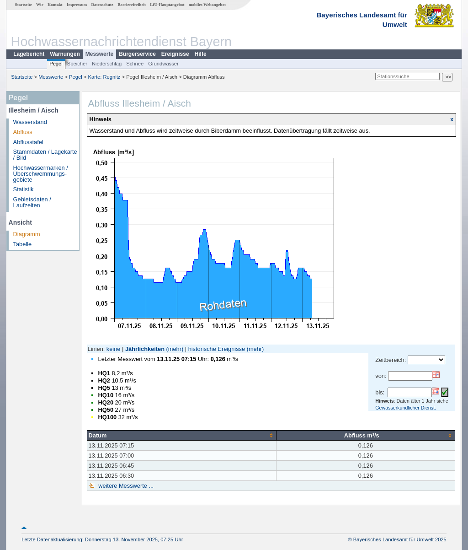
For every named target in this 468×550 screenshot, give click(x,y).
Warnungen (65, 54)
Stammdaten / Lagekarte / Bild (45, 154)
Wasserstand (30, 122)
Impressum (77, 4)
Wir (39, 4)
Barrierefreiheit (131, 4)
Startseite (23, 4)
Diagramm (26, 234)
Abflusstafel (28, 142)
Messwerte (99, 54)
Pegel (56, 63)
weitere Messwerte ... (125, 485)
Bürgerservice (137, 54)
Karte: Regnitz (104, 77)
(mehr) (175, 348)
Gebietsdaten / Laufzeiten (32, 202)
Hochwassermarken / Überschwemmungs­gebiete (40, 173)
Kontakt (55, 4)
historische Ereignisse (216, 348)
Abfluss (22, 132)
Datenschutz (102, 4)
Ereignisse (175, 54)
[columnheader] (181, 435)
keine (113, 348)
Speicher (77, 63)
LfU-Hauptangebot (167, 4)
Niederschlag (107, 63)
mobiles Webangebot (207, 4)
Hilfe (201, 54)
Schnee (135, 63)
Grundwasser (163, 63)
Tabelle (22, 244)
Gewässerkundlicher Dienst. (405, 407)
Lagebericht (28, 54)
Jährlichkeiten (145, 348)
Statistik (23, 189)
